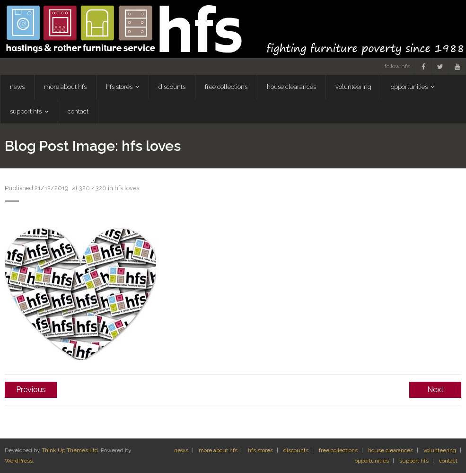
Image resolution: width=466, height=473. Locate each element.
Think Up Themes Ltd (70, 450)
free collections (338, 450)
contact (448, 460)
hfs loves (126, 188)
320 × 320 (92, 188)
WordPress (19, 460)
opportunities (372, 460)
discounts (295, 450)
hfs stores (260, 450)
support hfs (414, 460)
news (181, 450)
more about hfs (218, 450)
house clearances (390, 450)
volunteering (439, 450)
